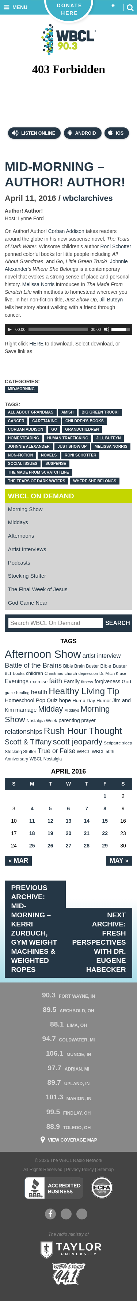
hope (65, 700)
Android (82, 133)
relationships (23, 731)
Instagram (82, 1214)
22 (105, 833)
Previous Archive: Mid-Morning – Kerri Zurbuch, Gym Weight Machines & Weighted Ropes (34, 928)
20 (69, 833)
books (18, 673)
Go (54, 429)
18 (32, 833)
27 (69, 846)
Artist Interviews (27, 549)
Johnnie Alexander (29, 446)
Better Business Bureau (53, 1188)
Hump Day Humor (91, 700)
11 (32, 821)
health (39, 692)
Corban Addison (67, 231)
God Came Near (27, 603)
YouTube (65, 1214)
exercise (39, 681)
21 (87, 833)
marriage (26, 710)
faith (55, 681)
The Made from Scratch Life (38, 472)
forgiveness (107, 681)
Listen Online (33, 133)
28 (87, 846)
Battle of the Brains (33, 665)
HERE (36, 344)
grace (10, 693)
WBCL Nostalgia (46, 759)
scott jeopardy (77, 741)
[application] (68, 329)
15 (105, 821)
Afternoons (21, 536)
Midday (50, 709)
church (71, 673)
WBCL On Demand (41, 496)
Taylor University (68, 1249)
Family (72, 681)
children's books (84, 421)
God (126, 681)
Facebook (50, 1214)
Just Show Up (72, 446)
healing (23, 693)
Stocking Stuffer (27, 576)
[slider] (58, 329)
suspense (55, 464)
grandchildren (82, 429)
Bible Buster (113, 666)
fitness (87, 682)
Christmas (54, 673)
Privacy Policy (80, 1169)
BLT (8, 673)
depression (88, 673)
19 (50, 833)
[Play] (9, 329)
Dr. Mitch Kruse (112, 673)
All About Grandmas (30, 412)
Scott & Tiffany (28, 742)
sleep (127, 743)
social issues (23, 464)
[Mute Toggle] (107, 329)
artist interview (102, 655)
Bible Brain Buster (81, 666)
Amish (67, 412)
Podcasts (19, 563)
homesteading (23, 438)
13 (69, 821)
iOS (115, 133)
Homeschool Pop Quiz (31, 700)
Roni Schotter (115, 246)
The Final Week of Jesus (38, 589)
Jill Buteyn (111, 299)
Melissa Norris (38, 284)
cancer (16, 421)
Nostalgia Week (41, 720)
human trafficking (67, 438)
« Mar (18, 860)
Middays (18, 522)
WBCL (83, 751)
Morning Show (25, 509)
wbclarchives (88, 198)
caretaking (44, 421)
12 (50, 821)
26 (50, 846)
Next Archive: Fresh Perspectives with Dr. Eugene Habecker (99, 942)
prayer (88, 720)
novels (49, 455)
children (34, 673)
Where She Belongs (94, 481)
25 (32, 846)
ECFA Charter (102, 1188)
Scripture (112, 742)
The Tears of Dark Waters (36, 481)
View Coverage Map (72, 1140)
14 (87, 821)
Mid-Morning (21, 389)
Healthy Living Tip (84, 691)
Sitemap (106, 1169)
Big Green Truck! (100, 412)
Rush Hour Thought (83, 731)
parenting (69, 720)
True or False (56, 751)
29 (105, 846)
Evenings (16, 681)
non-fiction (20, 455)
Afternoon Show (43, 654)
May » (119, 860)
